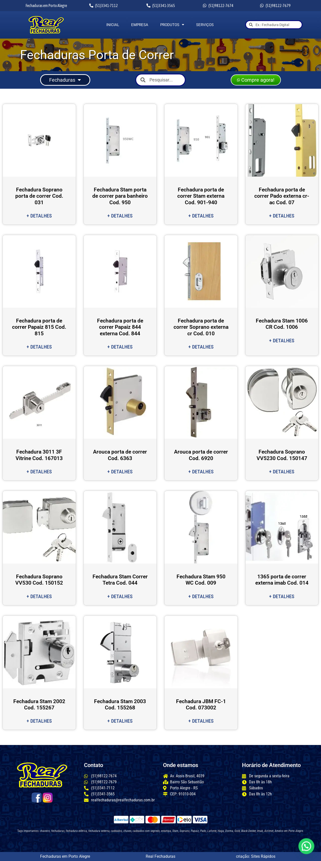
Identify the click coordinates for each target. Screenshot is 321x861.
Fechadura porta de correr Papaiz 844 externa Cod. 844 (120, 327)
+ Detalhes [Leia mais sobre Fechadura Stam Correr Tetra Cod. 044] (120, 596)
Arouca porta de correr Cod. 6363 (120, 455)
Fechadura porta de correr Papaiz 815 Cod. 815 (39, 327)
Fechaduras (65, 80)
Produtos (172, 25)
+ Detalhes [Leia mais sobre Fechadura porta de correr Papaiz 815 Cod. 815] (39, 347)
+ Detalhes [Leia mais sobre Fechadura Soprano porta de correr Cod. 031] (39, 216)
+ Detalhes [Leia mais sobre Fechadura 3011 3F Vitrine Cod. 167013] (39, 472)
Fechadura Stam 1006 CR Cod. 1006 (282, 324)
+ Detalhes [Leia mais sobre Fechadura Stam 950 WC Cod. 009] (201, 596)
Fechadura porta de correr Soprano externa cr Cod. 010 (201, 327)
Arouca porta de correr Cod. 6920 (201, 455)
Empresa (139, 25)
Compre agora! (255, 80)
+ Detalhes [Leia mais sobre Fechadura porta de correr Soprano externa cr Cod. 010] (201, 347)
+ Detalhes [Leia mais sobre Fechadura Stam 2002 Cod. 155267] (39, 721)
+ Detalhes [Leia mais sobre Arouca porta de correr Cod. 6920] (201, 472)
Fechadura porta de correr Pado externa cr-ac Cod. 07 (281, 196)
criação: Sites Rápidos (255, 856)
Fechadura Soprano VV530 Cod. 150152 (39, 580)
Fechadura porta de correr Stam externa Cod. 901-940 (200, 196)
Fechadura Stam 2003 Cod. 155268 (120, 704)
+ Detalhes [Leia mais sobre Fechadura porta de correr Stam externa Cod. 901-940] (201, 216)
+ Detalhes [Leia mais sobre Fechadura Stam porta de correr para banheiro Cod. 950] (120, 216)
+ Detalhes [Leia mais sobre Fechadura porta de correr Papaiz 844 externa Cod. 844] (120, 347)
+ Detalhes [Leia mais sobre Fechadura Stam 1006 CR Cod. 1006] (281, 341)
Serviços (205, 25)
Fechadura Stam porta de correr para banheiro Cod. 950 (120, 196)
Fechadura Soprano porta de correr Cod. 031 (39, 196)
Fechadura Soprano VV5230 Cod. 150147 (282, 455)
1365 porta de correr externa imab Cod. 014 (281, 580)
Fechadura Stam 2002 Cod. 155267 (39, 704)
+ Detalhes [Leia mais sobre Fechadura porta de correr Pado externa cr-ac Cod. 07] (281, 216)
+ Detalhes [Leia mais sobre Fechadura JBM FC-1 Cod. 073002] (201, 721)
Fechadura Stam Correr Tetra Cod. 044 (120, 580)
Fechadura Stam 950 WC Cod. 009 (201, 580)
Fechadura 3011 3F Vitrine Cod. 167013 (39, 455)
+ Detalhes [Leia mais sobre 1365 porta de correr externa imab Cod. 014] (281, 596)
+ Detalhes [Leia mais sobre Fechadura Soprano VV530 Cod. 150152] (39, 596)
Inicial (112, 25)
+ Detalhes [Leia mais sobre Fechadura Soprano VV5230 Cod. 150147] (281, 472)
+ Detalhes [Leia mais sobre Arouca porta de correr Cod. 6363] (120, 472)
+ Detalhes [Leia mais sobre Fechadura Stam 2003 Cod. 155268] (120, 721)
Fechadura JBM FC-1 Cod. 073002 (201, 704)
